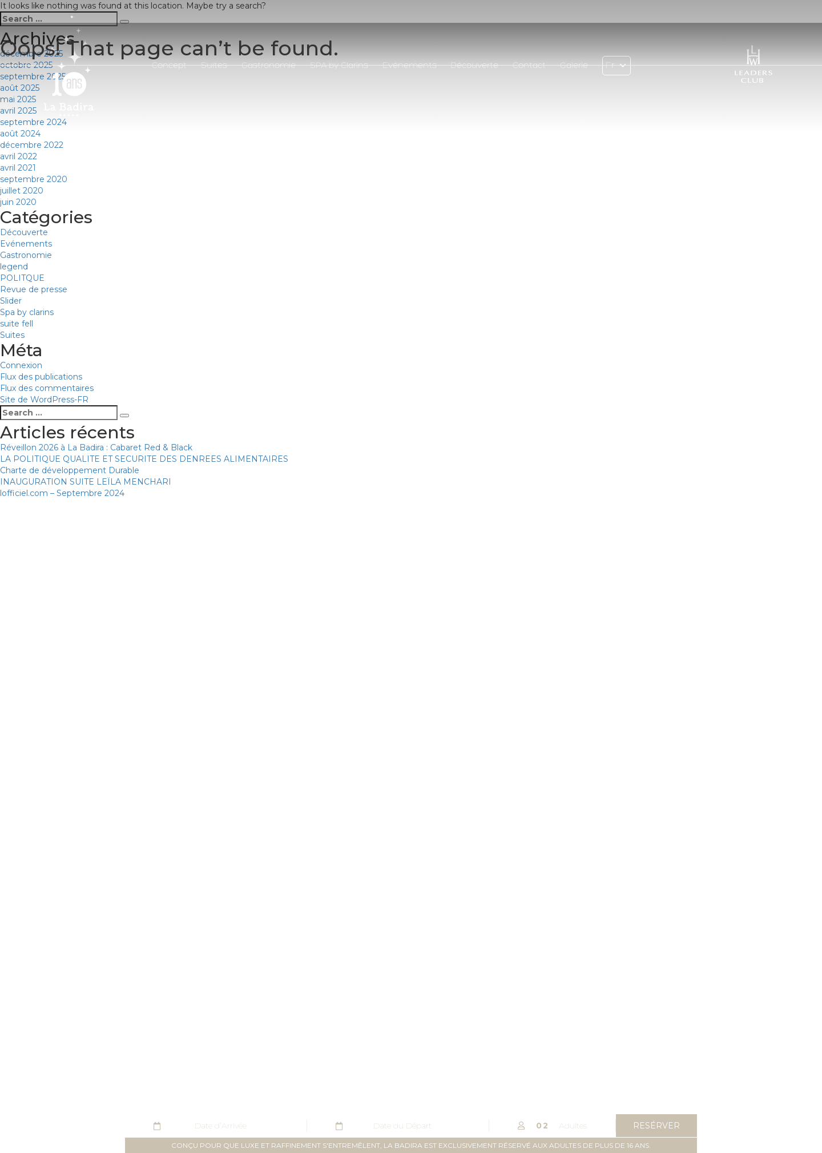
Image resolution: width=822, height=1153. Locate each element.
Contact (529, 66)
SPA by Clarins (339, 66)
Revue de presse (33, 289)
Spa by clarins (27, 312)
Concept (169, 66)
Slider (11, 301)
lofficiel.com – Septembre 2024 (62, 493)
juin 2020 (18, 202)
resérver (656, 1125)
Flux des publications (41, 377)
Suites (214, 66)
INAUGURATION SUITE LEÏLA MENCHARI (85, 482)
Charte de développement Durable (69, 470)
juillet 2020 (21, 191)
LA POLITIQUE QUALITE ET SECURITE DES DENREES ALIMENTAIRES (144, 459)
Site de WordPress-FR (44, 399)
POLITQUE (22, 278)
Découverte (474, 66)
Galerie (574, 66)
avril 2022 (18, 156)
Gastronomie (268, 66)
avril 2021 (18, 168)
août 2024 (20, 133)
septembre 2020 (33, 179)
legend (14, 266)
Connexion (21, 365)
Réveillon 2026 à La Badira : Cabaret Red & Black (96, 447)
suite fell (16, 324)
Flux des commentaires (47, 388)
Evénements (409, 66)
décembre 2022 (31, 145)
